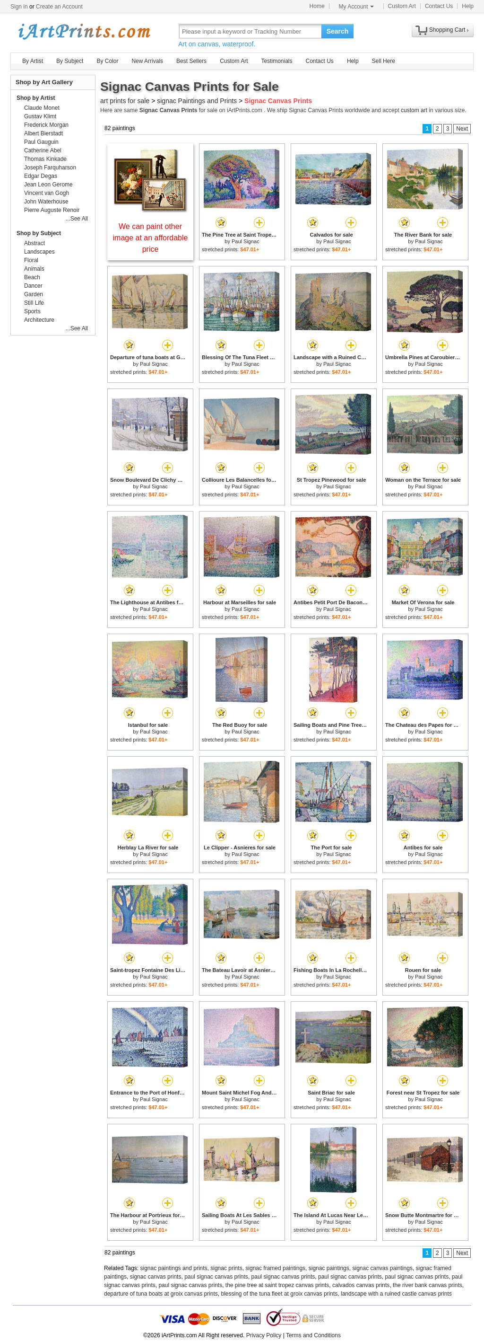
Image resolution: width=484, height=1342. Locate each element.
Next (462, 128)
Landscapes (39, 251)
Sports (32, 311)
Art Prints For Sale (84, 31)
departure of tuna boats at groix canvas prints (161, 1293)
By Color (107, 61)
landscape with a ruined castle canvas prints (396, 1293)
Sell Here (383, 61)
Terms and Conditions (313, 1335)
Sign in (19, 6)
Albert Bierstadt (43, 133)
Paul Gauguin (41, 142)
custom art (414, 110)
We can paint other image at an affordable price (150, 237)
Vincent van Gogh (46, 193)
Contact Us (439, 6)
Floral (31, 260)
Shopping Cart (447, 29)
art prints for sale (124, 101)
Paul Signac (245, 241)
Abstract (34, 243)
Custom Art (402, 6)
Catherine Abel (42, 150)
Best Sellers (191, 61)
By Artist (32, 61)
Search (338, 31)
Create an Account (59, 6)
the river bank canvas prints (427, 1285)
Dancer (33, 286)
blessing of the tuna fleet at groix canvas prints (279, 1293)
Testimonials (276, 61)
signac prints (226, 1268)
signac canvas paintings (382, 1268)
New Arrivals (147, 61)
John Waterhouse (46, 201)
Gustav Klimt (40, 116)
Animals (34, 268)
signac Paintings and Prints (197, 101)
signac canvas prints (156, 1276)
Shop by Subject (39, 233)
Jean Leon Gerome (48, 184)
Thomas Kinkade (45, 159)
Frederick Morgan (46, 125)
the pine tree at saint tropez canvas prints (277, 1285)
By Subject (69, 61)
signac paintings (329, 1268)
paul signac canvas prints (216, 1276)
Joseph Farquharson (50, 167)
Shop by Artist (36, 98)
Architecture (39, 320)
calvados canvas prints (360, 1285)
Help (468, 6)
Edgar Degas (40, 176)
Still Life (34, 303)
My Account (356, 6)
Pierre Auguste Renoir (51, 210)
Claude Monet (42, 108)
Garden (33, 294)
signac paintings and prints (173, 1268)
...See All (77, 218)
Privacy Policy (264, 1335)
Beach (32, 277)
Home (317, 6)
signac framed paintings (275, 1268)
